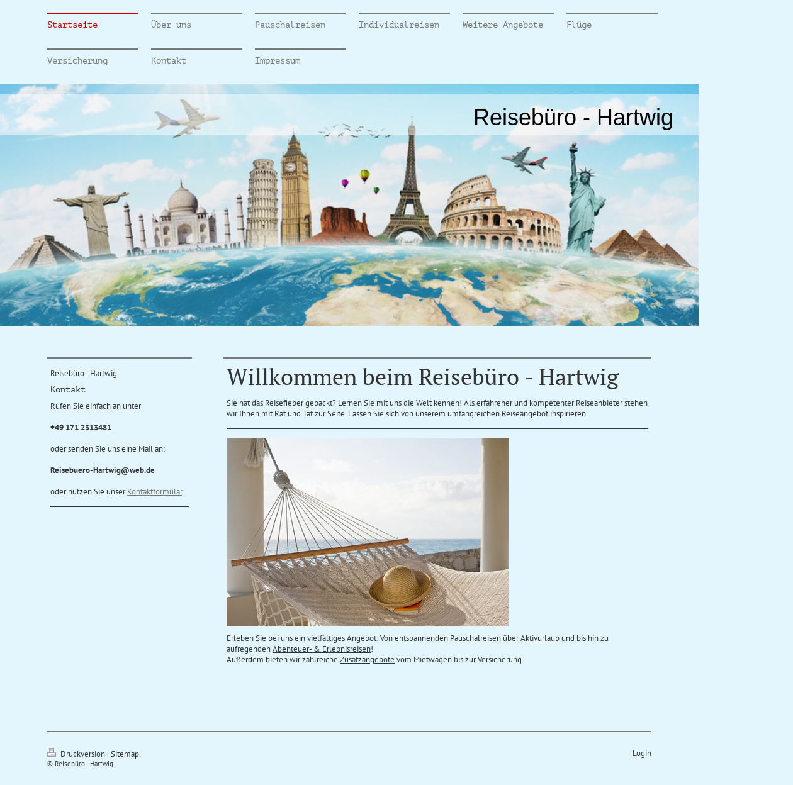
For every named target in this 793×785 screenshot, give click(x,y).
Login (642, 753)
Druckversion (77, 754)
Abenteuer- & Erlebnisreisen (322, 648)
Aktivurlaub (540, 638)
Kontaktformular (154, 491)
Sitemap (125, 754)
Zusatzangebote (367, 659)
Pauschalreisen (475, 638)
